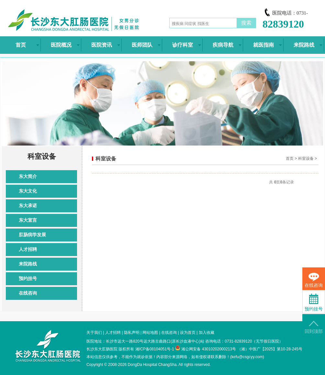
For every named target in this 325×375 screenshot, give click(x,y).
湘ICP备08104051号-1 (154, 349)
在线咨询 (28, 293)
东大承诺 (28, 205)
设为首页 (188, 332)
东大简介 (28, 176)
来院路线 (28, 264)
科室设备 (306, 158)
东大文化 (28, 191)
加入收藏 (206, 332)
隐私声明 (132, 332)
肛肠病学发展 (32, 234)
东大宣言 (28, 220)
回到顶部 (314, 327)
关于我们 (94, 332)
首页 (290, 158)
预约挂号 (28, 278)
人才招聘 (28, 249)
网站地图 (150, 332)
